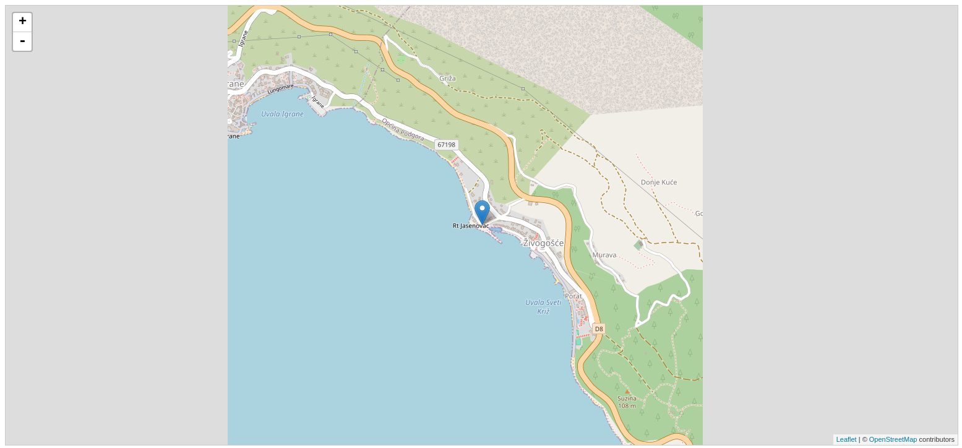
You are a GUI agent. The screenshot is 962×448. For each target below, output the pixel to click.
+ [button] (23, 22)
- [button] (22, 41)
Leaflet (846, 439)
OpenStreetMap (893, 439)
